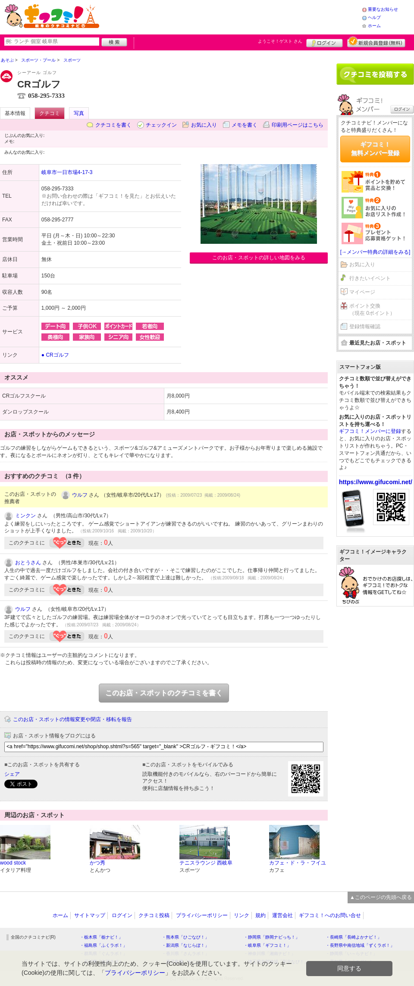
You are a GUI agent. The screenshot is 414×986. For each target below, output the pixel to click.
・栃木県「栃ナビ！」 (101, 937)
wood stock (13, 863)
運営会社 (282, 915)
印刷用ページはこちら (297, 125)
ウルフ (80, 495)
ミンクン (25, 516)
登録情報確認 (364, 326)
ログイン (324, 41)
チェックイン (161, 125)
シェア (12, 774)
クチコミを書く (113, 125)
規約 (260, 915)
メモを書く (244, 125)
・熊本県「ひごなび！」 (185, 937)
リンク (241, 915)
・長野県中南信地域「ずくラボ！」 (360, 945)
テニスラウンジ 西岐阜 (205, 863)
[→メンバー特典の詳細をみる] (375, 252)
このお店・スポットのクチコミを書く (164, 693)
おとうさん (28, 563)
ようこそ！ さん (280, 41)
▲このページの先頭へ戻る (381, 897)
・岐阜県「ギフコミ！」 (267, 945)
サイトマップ (89, 915)
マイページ (362, 292)
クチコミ (49, 113)
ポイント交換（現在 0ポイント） (372, 309)
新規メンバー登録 (376, 41)
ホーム (374, 25)
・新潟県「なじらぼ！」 (185, 945)
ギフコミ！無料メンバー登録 (375, 148)
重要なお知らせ (383, 9)
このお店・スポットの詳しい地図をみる (258, 258)
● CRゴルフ (55, 355)
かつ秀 (97, 863)
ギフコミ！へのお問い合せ (330, 915)
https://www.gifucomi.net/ (375, 482)
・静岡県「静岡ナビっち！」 (272, 937)
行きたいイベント (370, 278)
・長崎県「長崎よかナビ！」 (354, 937)
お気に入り (204, 125)
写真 (79, 113)
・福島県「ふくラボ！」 (103, 945)
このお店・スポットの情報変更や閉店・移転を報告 (72, 719)
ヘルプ (374, 17)
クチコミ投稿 (153, 915)
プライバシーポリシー (202, 915)
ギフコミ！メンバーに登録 (370, 431)
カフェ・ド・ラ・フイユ (297, 863)
